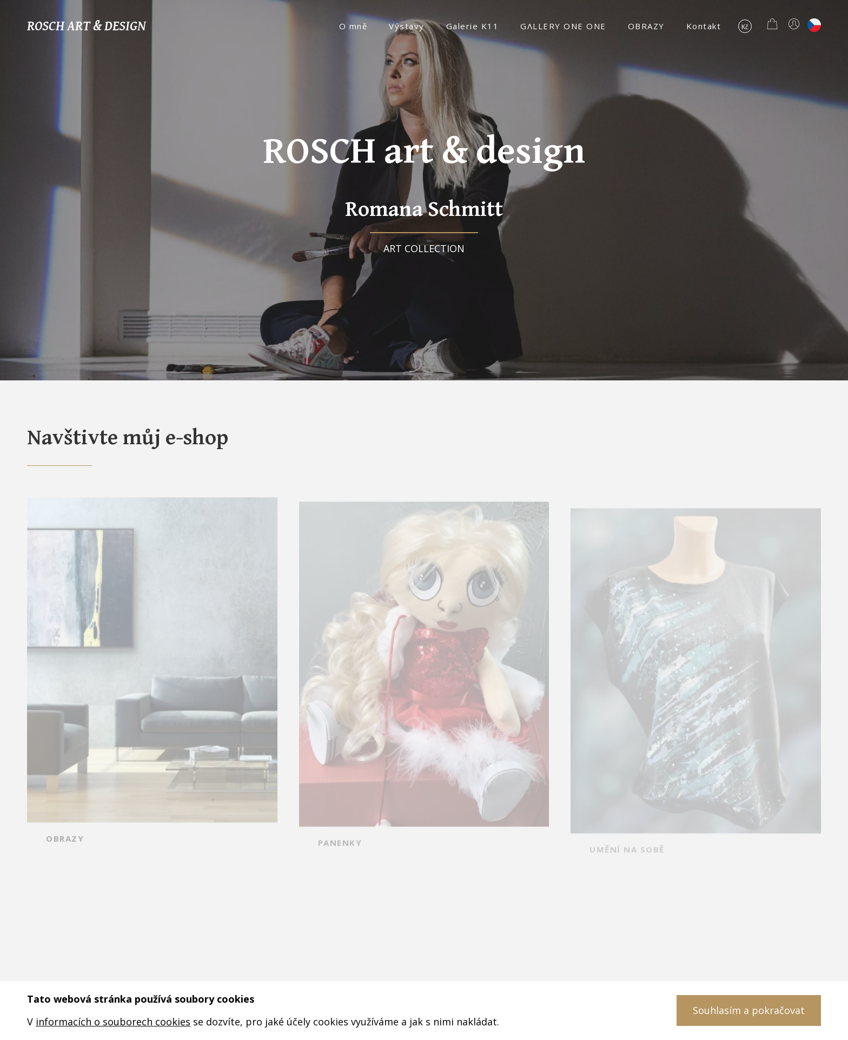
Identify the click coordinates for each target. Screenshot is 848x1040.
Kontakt (703, 26)
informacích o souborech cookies (113, 1021)
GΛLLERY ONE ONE (563, 26)
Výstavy (407, 26)
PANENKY (340, 856)
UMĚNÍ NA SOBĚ (627, 859)
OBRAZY (646, 26)
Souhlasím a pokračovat (749, 1010)
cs (814, 25)
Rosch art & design (86, 25)
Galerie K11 (472, 26)
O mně (353, 26)
